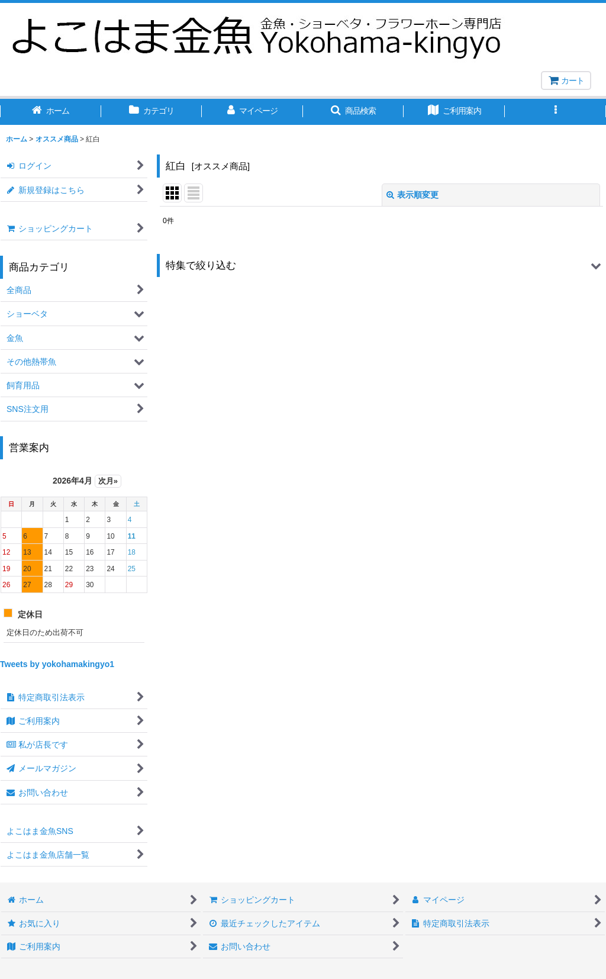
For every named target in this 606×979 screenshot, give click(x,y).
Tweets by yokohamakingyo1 (57, 664)
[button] (353, 112)
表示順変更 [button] (412, 194)
